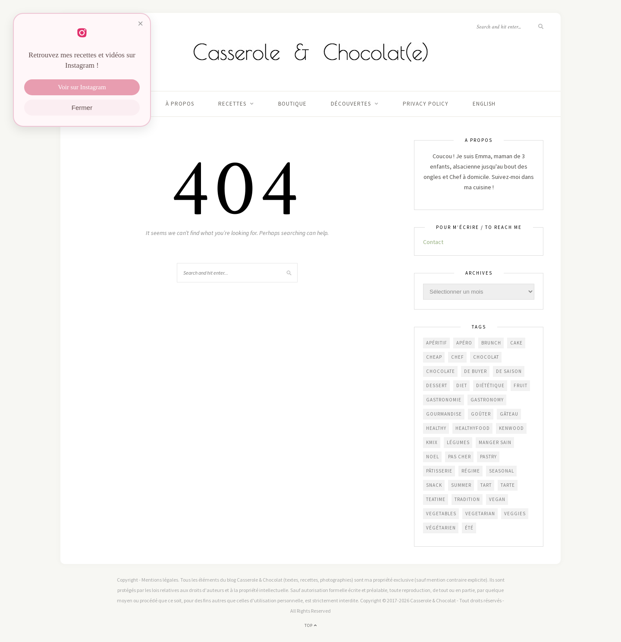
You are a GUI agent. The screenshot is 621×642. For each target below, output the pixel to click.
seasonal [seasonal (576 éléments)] (501, 471)
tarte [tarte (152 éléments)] (508, 485)
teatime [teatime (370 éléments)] (435, 499)
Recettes (232, 103)
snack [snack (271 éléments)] (434, 485)
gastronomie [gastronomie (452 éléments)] (443, 400)
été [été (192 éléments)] (469, 528)
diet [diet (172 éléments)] (461, 385)
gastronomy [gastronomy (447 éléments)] (487, 400)
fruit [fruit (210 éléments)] (520, 385)
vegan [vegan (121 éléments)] (497, 499)
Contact (433, 242)
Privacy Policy (425, 103)
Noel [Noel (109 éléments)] (432, 457)
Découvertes (351, 103)
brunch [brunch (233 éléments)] (491, 343)
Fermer (82, 107)
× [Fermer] (140, 23)
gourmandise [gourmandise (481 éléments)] (444, 414)
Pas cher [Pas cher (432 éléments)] (459, 457)
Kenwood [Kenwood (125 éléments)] (511, 428)
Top (310, 625)
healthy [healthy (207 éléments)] (436, 428)
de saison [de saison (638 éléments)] (509, 371)
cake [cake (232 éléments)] (516, 343)
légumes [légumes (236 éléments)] (458, 442)
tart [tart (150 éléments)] (486, 485)
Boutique (292, 103)
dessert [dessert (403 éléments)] (436, 385)
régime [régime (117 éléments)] (470, 471)
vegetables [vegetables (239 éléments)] (441, 513)
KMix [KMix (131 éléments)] (432, 442)
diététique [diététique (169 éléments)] (490, 385)
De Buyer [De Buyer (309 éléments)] (475, 371)
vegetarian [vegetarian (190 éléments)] (480, 513)
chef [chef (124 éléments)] (457, 357)
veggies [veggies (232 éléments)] (515, 513)
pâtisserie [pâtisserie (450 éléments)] (439, 471)
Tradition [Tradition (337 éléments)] (467, 499)
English (484, 103)
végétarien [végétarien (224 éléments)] (441, 528)
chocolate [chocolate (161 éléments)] (440, 371)
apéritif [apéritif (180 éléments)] (436, 343)
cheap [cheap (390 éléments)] (434, 357)
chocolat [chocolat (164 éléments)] (486, 357)
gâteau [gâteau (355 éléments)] (509, 414)
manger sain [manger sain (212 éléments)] (495, 442)
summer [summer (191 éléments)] (461, 485)
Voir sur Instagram (82, 87)
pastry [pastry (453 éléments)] (488, 457)
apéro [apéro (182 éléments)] (464, 343)
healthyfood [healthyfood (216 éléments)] (472, 428)
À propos (180, 103)
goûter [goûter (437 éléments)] (481, 414)
